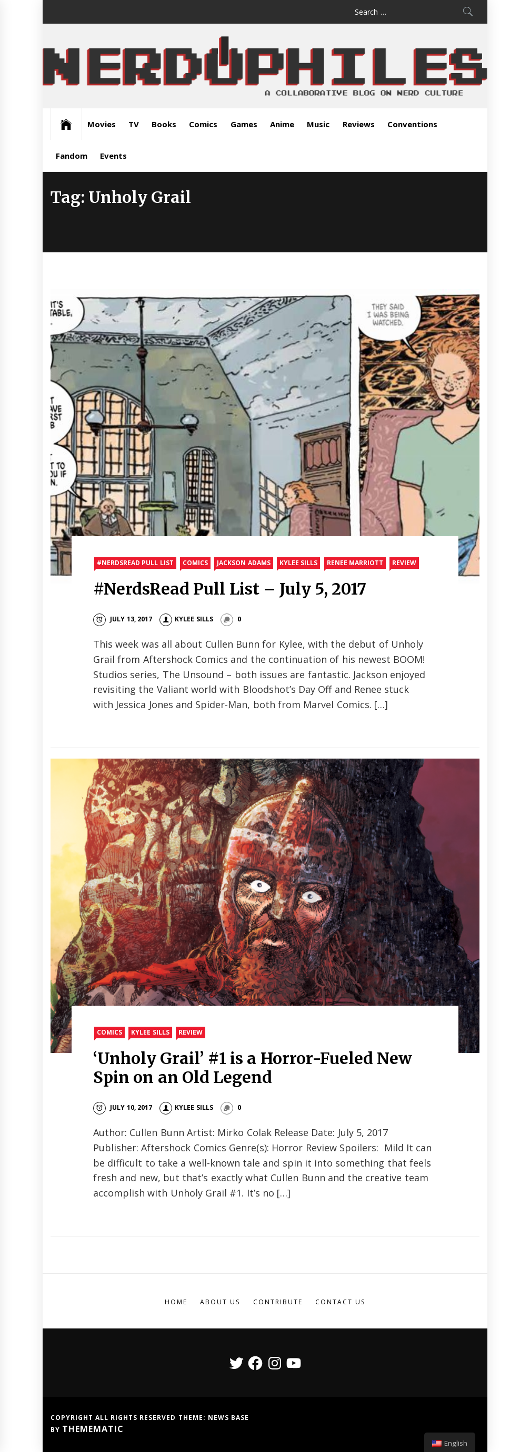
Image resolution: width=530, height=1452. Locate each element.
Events (113, 155)
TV (133, 124)
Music (318, 124)
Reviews (359, 124)
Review (404, 562)
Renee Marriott (355, 562)
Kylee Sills (298, 562)
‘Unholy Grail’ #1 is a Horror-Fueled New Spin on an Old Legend (252, 1067)
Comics (203, 124)
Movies (101, 124)
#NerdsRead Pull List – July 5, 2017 (229, 589)
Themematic (93, 1429)
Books (164, 124)
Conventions (412, 124)
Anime (282, 124)
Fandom (71, 155)
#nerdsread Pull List (135, 562)
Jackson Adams (243, 562)
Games (244, 124)
